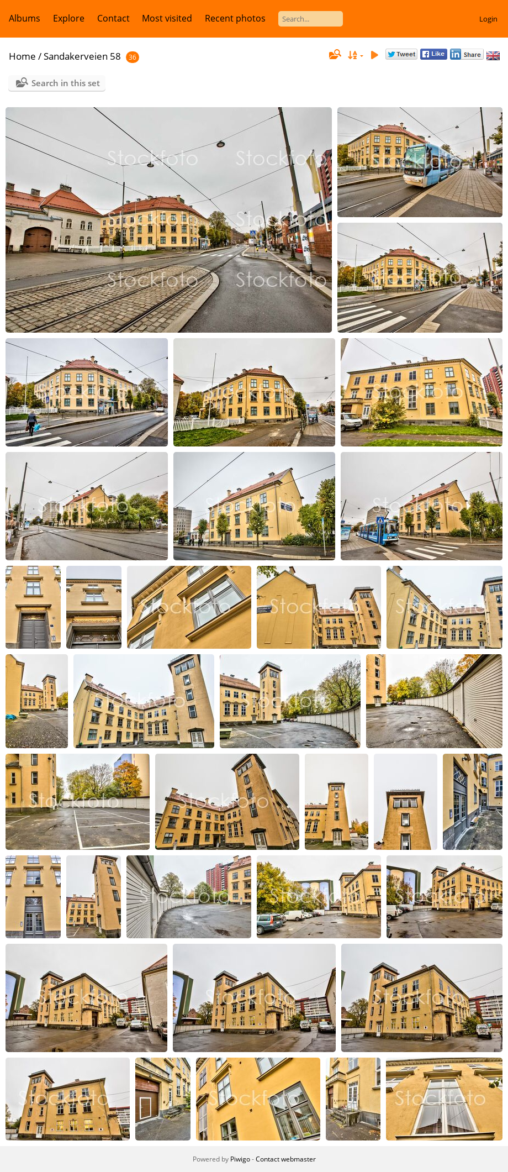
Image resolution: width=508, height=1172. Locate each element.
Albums (24, 18)
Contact (113, 18)
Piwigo (240, 1159)
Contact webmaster (286, 1159)
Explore (68, 18)
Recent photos (235, 18)
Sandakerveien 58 (82, 56)
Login (488, 19)
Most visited (167, 18)
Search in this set (65, 82)
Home (22, 56)
